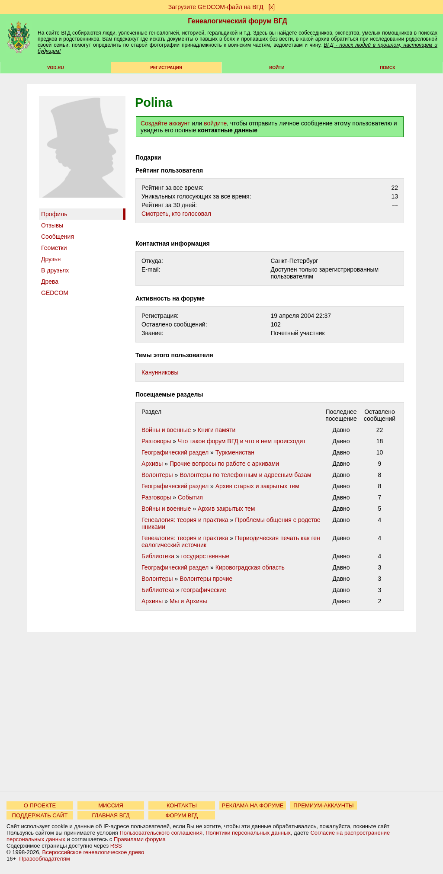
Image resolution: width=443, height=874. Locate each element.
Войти (276, 67)
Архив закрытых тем (226, 508)
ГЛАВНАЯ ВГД (111, 815)
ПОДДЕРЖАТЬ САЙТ (40, 815)
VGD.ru (55, 67)
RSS (116, 845)
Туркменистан (234, 452)
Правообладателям (44, 858)
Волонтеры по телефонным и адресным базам (245, 474)
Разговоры (156, 441)
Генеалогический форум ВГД (237, 21)
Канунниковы (160, 372)
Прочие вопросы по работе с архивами (224, 463)
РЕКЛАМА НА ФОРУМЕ (252, 805)
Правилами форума (140, 839)
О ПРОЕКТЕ (40, 805)
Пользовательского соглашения (160, 832)
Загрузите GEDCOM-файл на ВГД (215, 6)
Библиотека (157, 556)
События (190, 497)
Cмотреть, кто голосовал (176, 213)
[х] (271, 6)
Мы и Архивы (188, 601)
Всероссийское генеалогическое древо (93, 852)
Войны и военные (166, 429)
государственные (205, 556)
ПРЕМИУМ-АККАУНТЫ (323, 805)
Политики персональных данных (248, 832)
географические (203, 589)
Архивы (152, 463)
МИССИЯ (110, 805)
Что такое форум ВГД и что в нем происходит (242, 441)
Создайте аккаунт (165, 123)
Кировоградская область (250, 567)
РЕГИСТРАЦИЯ (166, 67)
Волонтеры (157, 474)
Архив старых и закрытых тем (257, 486)
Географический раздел (175, 452)
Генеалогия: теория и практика (184, 519)
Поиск (387, 67)
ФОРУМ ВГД (182, 815)
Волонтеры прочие (206, 578)
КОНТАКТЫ (182, 805)
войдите (215, 123)
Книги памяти (216, 429)
